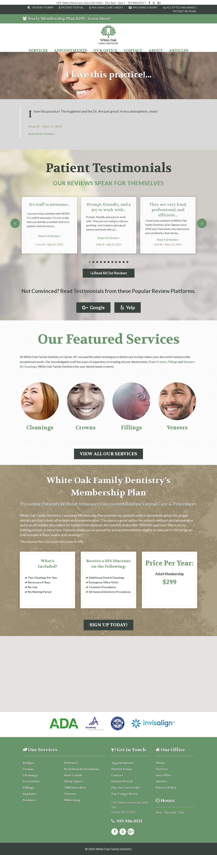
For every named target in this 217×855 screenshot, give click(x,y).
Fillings (173, 361)
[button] (108, 660)
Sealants (29, 800)
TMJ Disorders (75, 788)
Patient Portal (72, 7)
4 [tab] (101, 262)
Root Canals (73, 775)
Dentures (71, 763)
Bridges (28, 763)
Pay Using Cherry (145, 7)
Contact (133, 50)
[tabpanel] (49, 225)
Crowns (161, 361)
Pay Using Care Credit (107, 7)
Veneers (189, 361)
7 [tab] (112, 262)
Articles (178, 50)
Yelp (127, 307)
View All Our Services (108, 454)
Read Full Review (49, 236)
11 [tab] (127, 262)
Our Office (105, 50)
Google (93, 307)
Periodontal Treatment (81, 769)
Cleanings (30, 366)
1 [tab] (89, 262)
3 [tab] (97, 262)
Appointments (70, 50)
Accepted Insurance (181, 7)
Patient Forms (42, 7)
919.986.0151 (129, 821)
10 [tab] (124, 262)
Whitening (72, 800)
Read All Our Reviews (42, 133)
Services (38, 50)
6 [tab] (108, 262)
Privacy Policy (166, 788)
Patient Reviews (184, 11)
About (156, 50)
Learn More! (99, 18)
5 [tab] (104, 262)
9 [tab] (120, 262)
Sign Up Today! (108, 625)
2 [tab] (93, 262)
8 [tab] (116, 262)
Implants (30, 794)
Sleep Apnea (73, 781)
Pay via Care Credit (125, 788)
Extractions (31, 781)
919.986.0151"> (136, 2)
